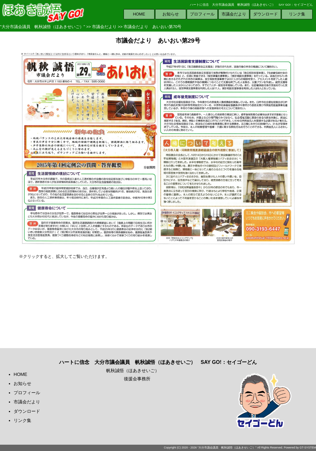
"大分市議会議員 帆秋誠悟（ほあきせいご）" (42, 26)
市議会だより (234, 14)
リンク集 (297, 14)
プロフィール (202, 14)
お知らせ (170, 14)
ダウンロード (265, 14)
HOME (139, 14)
